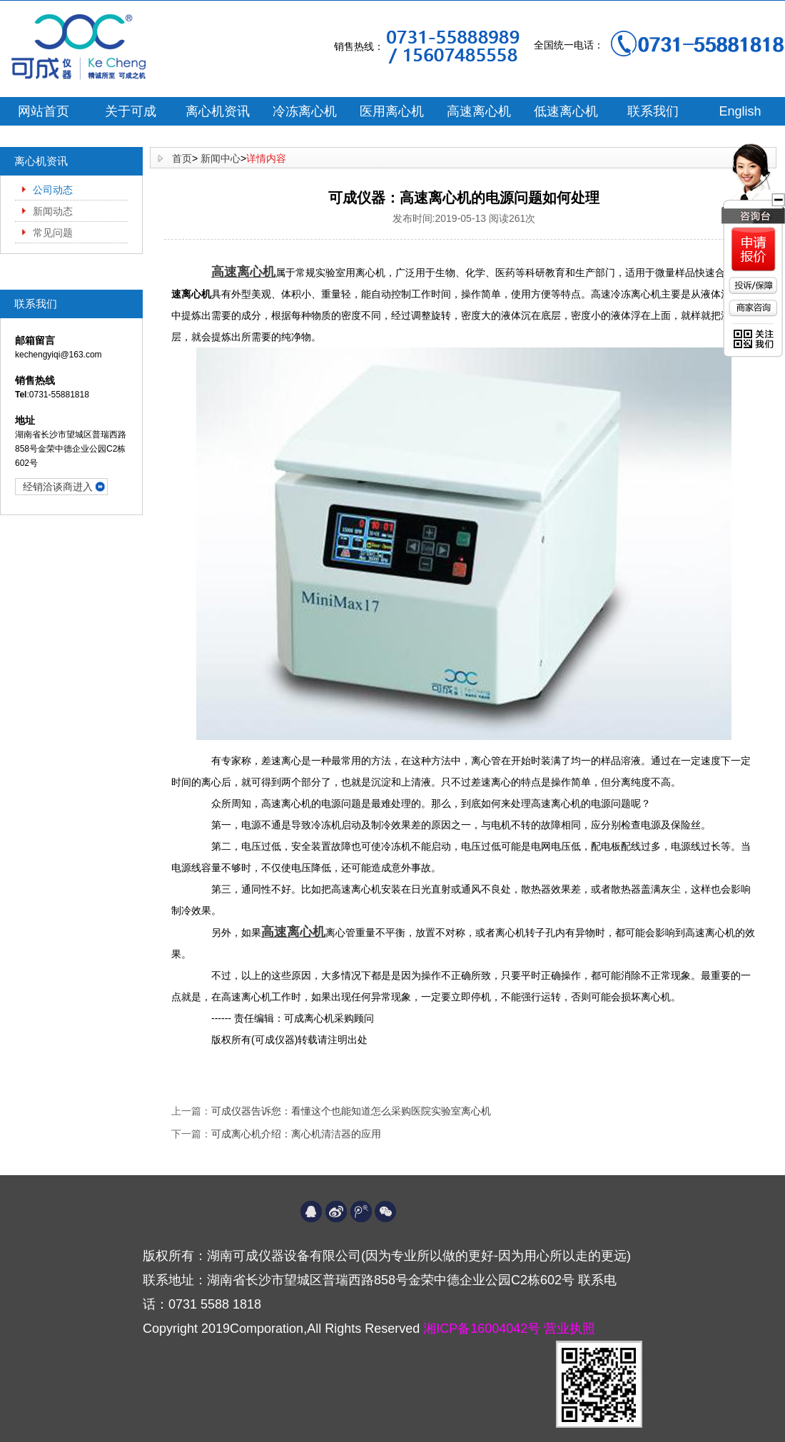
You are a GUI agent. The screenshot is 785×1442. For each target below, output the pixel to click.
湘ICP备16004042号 (483, 1328)
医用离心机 (392, 111)
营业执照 (569, 1328)
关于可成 (130, 111)
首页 (182, 158)
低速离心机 (566, 111)
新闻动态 (53, 211)
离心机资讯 (218, 111)
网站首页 (43, 111)
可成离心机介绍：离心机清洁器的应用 (296, 1133)
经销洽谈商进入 (58, 486)
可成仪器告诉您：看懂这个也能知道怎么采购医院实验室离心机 (351, 1111)
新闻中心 (220, 158)
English (740, 111)
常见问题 (53, 232)
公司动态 (53, 190)
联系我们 (653, 111)
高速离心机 (479, 111)
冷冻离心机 (305, 111)
